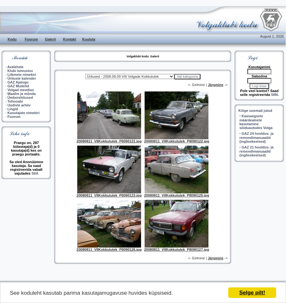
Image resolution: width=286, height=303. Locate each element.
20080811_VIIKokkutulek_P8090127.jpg (176, 249)
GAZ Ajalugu (17, 82)
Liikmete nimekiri (21, 74)
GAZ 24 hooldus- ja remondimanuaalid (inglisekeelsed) (256, 137)
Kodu (12, 39)
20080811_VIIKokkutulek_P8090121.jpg (109, 141)
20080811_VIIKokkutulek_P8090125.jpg (176, 195)
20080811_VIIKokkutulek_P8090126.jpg (109, 249)
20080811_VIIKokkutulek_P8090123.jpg (109, 195)
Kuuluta (88, 39)
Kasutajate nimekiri (23, 113)
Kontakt (69, 39)
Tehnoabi (15, 101)
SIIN (274, 95)
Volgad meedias (20, 90)
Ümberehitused (20, 97)
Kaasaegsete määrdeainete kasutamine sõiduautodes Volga (256, 122)
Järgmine (215, 85)
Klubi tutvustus (20, 71)
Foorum (31, 39)
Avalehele (15, 67)
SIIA (35, 173)
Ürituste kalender (21, 78)
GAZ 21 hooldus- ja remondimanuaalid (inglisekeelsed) (256, 151)
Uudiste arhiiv (19, 105)
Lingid (12, 109)
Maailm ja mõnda (21, 94)
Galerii (50, 39)
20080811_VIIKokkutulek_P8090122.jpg (176, 141)
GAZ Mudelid (18, 86)
